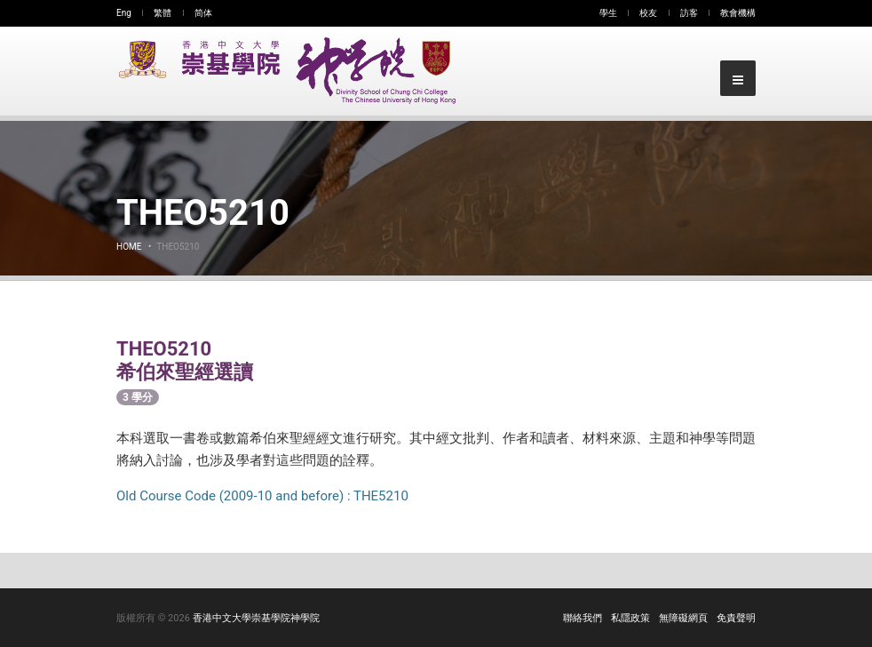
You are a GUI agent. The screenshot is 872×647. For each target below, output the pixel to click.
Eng (123, 13)
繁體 (162, 13)
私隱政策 (630, 618)
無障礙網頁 (683, 618)
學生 (608, 13)
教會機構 (738, 13)
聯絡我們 (582, 618)
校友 (648, 13)
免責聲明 (736, 618)
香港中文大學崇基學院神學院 (256, 618)
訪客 (689, 13)
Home (128, 247)
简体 (203, 13)
